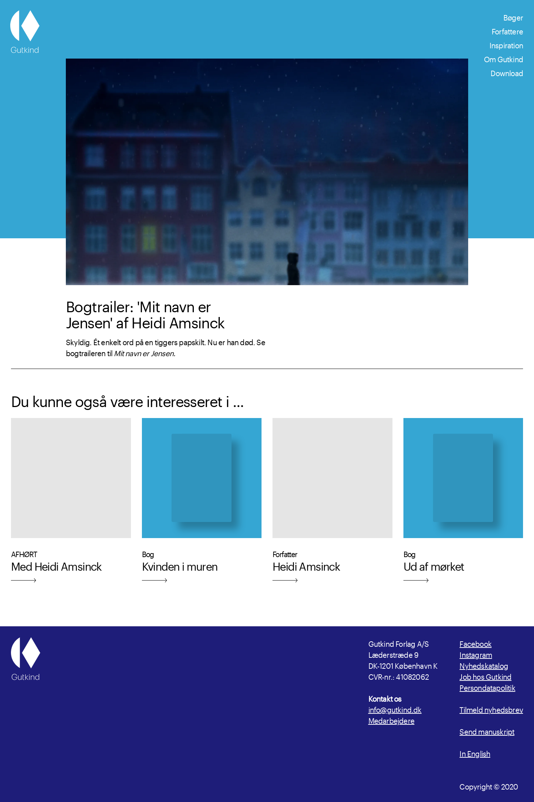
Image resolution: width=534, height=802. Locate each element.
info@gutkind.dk (395, 708)
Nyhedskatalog (483, 665)
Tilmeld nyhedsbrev (491, 708)
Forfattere (507, 30)
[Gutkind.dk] (25, 31)
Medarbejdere (391, 719)
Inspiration (506, 44)
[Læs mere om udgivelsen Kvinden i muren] (202, 506)
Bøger (513, 16)
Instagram (475, 654)
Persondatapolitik (487, 687)
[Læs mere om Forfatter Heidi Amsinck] (332, 506)
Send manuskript (486, 730)
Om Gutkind (503, 58)
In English (474, 752)
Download (506, 72)
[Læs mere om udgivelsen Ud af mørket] (463, 506)
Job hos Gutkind (485, 676)
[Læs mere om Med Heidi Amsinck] (71, 506)
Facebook (475, 643)
